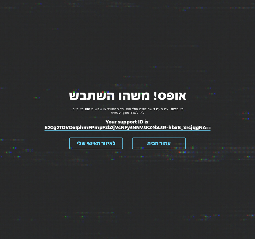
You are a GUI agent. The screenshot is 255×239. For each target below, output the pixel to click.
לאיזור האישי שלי (96, 143)
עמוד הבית (159, 143)
